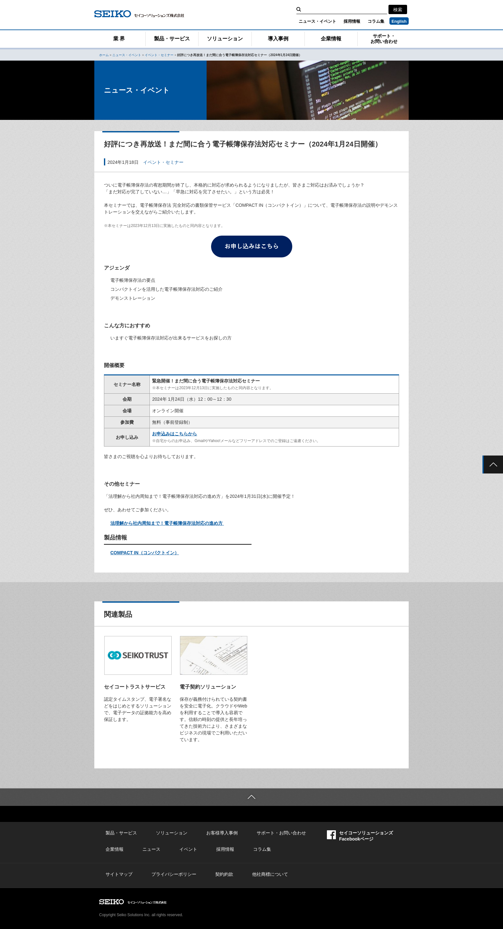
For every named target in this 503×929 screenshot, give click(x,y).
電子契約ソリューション (208, 687)
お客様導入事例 (222, 832)
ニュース (151, 849)
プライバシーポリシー (173, 874)
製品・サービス (172, 38)
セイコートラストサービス (135, 687)
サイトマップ (119, 874)
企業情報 (331, 38)
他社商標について (270, 874)
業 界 (119, 38)
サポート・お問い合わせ (384, 38)
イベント (188, 849)
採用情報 (352, 21)
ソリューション (225, 38)
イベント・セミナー (159, 55)
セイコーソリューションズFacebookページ (360, 836)
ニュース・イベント (317, 21)
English (399, 21)
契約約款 (224, 874)
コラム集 (376, 21)
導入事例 (278, 38)
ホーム (104, 55)
